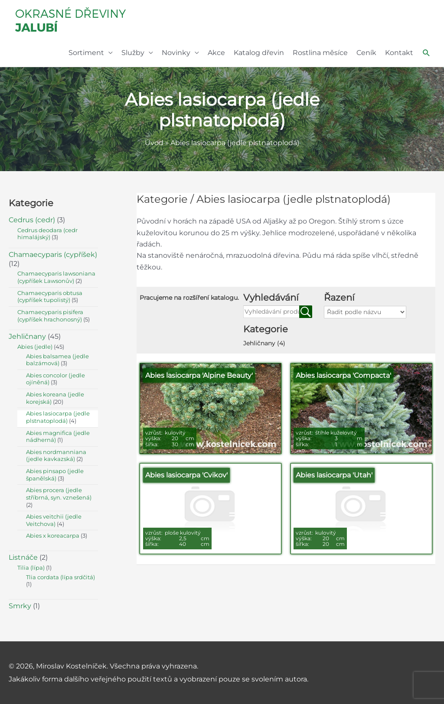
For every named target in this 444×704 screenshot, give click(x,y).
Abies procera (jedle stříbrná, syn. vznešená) (58, 494)
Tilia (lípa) (31, 567)
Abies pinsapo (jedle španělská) (55, 475)
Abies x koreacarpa (52, 535)
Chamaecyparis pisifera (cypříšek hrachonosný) (50, 316)
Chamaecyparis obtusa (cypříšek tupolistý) (49, 297)
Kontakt (399, 53)
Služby (132, 53)
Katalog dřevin (259, 53)
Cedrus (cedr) (32, 220)
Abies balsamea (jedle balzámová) (57, 360)
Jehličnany (264, 343)
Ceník (366, 53)
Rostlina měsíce (320, 53)
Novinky (176, 53)
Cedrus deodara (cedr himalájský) (47, 234)
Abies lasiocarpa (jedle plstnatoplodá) (58, 417)
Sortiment (86, 53)
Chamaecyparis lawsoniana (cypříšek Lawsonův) (56, 277)
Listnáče (23, 557)
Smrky (20, 606)
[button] (426, 53)
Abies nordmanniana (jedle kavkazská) (56, 456)
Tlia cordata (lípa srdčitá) (60, 577)
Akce (216, 53)
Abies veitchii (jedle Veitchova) (54, 520)
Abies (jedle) (34, 347)
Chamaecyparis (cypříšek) (53, 254)
